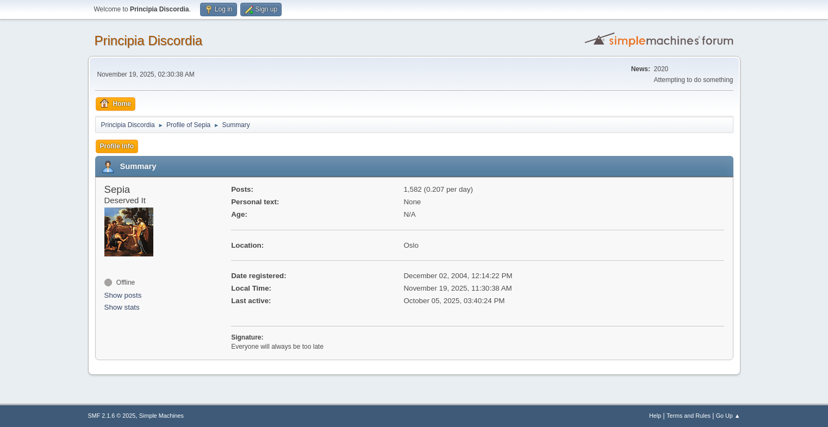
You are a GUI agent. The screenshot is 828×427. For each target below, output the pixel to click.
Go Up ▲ (728, 415)
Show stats (122, 307)
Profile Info (117, 146)
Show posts (123, 295)
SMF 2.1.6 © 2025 (112, 415)
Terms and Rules (689, 415)
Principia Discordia (149, 40)
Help (655, 415)
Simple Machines (161, 415)
